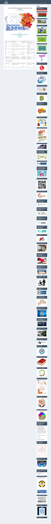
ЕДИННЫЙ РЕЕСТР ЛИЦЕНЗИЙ (41, 439)
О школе (16, 3)
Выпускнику (35, 3)
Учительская (40, 3)
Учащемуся (30, 3)
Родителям (44, 3)
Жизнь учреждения (25, 3)
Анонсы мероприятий (21, 10)
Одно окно (20, 3)
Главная (13, 3)
